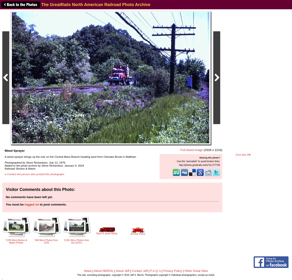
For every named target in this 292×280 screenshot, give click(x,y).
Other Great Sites (196, 271)
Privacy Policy (172, 271)
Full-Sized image (191, 150)
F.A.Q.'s (155, 271)
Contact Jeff (140, 271)
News (88, 271)
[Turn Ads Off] (243, 155)
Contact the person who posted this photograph (35, 174)
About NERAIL (103, 271)
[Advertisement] (243, 81)
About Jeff (122, 271)
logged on (32, 204)
